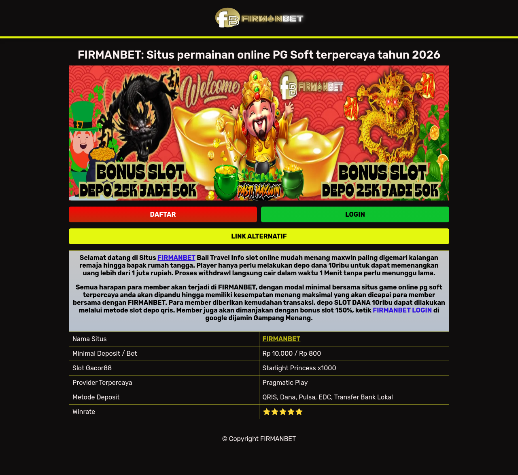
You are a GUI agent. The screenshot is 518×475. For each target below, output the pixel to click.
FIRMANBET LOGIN (402, 310)
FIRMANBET (176, 258)
